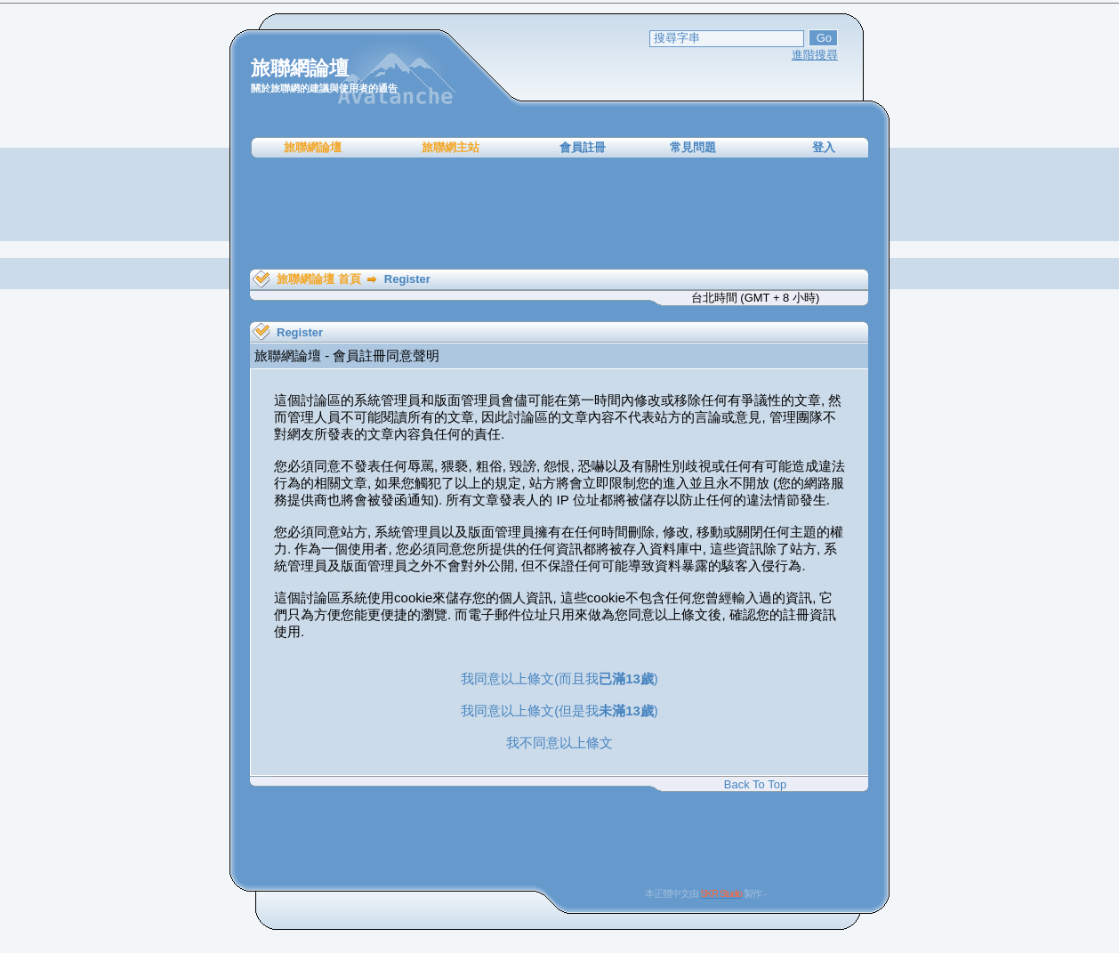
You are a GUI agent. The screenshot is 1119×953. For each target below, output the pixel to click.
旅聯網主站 (450, 147)
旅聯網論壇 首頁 (319, 279)
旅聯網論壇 (313, 147)
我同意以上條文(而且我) (559, 678)
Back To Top (755, 784)
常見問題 (693, 147)
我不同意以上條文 (559, 742)
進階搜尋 (815, 54)
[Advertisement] (559, 214)
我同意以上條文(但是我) (559, 710)
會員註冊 (583, 147)
